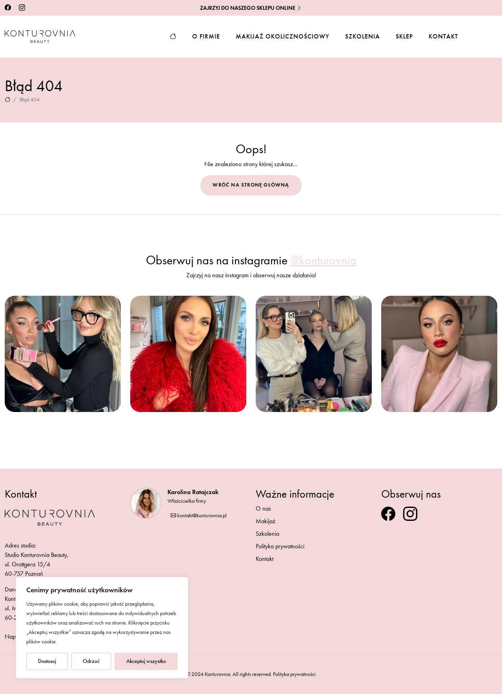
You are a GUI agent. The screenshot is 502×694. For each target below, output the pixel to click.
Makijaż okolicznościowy (282, 36)
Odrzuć (91, 661)
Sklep (404, 36)
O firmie (206, 36)
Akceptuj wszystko (146, 661)
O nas (263, 508)
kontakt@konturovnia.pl (199, 515)
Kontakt (443, 36)
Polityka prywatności (280, 546)
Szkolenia (362, 36)
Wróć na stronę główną (251, 185)
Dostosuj (47, 661)
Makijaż (265, 521)
